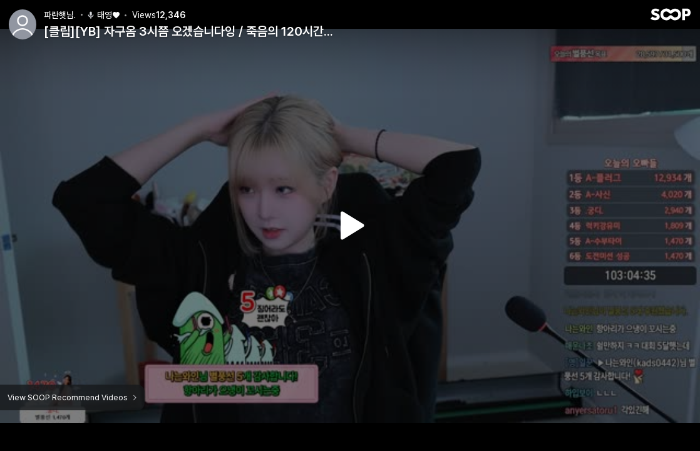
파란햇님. (60, 15)
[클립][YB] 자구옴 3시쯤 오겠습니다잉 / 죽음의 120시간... (188, 31)
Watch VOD (350, 225)
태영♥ (103, 15)
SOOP (670, 14)
